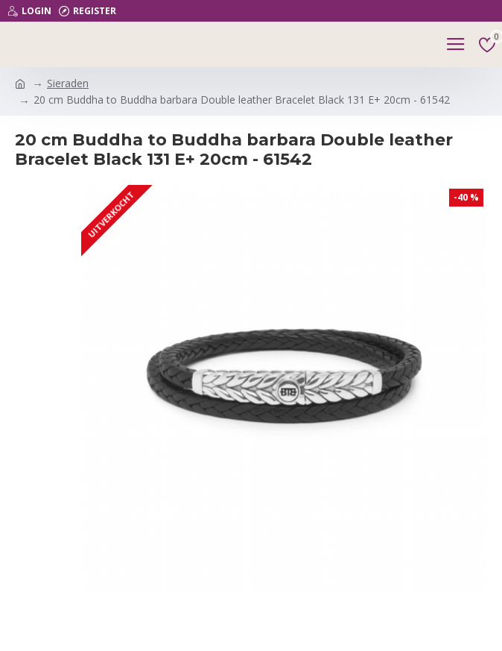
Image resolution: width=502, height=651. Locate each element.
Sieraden (68, 83)
